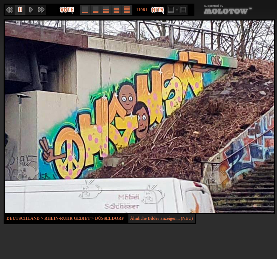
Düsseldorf (109, 218)
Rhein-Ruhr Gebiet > (69, 218)
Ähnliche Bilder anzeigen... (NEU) (161, 218)
